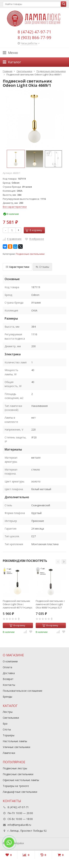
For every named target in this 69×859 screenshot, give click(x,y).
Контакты (9, 685)
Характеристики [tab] (17, 267)
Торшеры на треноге (16, 786)
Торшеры (8, 735)
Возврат (8, 679)
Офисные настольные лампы (21, 780)
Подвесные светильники (30, 254)
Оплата (7, 667)
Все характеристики (15, 206)
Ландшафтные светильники (20, 792)
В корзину (33, 230)
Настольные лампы (15, 741)
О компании (10, 661)
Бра (5, 723)
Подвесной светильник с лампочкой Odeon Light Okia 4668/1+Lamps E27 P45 (50, 604)
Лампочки (9, 753)
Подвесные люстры (15, 768)
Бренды (7, 696)
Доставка (9, 673)
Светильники (11, 717)
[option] (15, 159)
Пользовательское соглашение (22, 690)
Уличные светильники (16, 747)
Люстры (8, 712)
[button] (58, 561)
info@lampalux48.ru (19, 825)
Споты (7, 729)
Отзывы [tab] (42, 267)
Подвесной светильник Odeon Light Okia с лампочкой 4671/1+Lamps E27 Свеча (17, 604)
